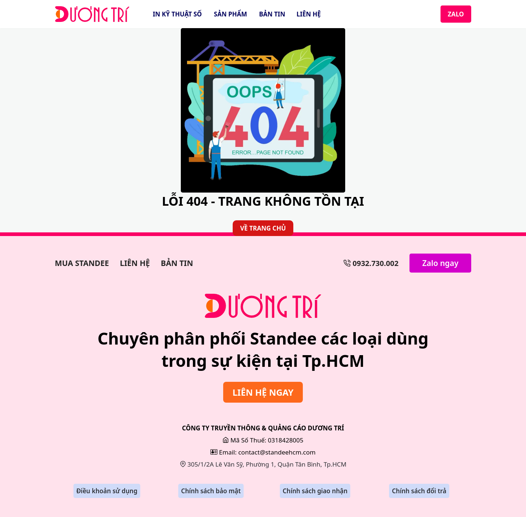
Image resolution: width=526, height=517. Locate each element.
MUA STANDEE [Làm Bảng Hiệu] (82, 263)
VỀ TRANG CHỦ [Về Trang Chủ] (263, 228)
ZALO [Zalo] (456, 14)
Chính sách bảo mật (211, 491)
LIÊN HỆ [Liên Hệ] (309, 14)
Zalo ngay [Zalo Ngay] (440, 263)
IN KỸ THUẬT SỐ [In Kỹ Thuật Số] (177, 14)
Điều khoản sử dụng (106, 491)
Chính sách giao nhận (315, 491)
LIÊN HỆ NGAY (262, 392)
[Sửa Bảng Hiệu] (263, 306)
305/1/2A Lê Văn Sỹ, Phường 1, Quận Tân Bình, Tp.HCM (263, 464)
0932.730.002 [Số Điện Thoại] (371, 263)
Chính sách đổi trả (419, 491)
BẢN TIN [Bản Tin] (272, 14)
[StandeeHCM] (92, 14)
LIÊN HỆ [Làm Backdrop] (135, 263)
